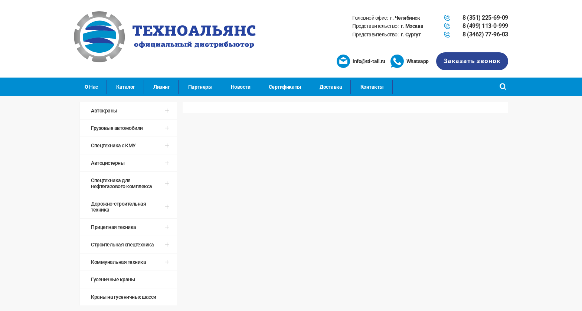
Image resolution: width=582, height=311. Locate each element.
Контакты (372, 87)
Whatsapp (417, 61)
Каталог (125, 87)
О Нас (91, 87)
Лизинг (161, 87)
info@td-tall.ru (369, 61)
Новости (241, 87)
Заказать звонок (472, 61)
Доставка (331, 87)
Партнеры (200, 87)
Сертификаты (285, 87)
